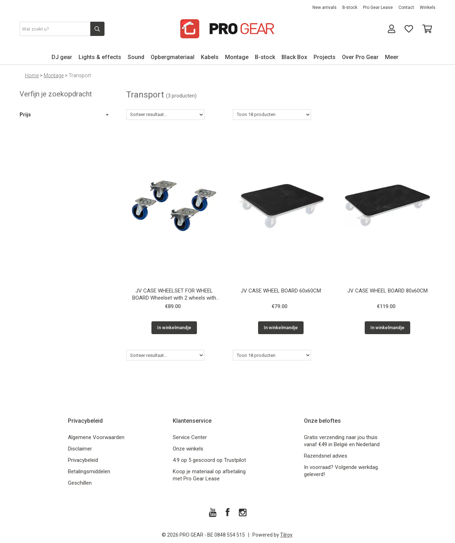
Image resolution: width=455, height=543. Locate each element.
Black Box (294, 57)
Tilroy (286, 535)
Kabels (210, 57)
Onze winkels (188, 449)
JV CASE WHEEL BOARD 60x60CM (281, 291)
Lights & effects (100, 57)
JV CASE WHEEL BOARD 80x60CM (387, 291)
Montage (236, 57)
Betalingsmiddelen (89, 471)
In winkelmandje (174, 327)
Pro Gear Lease (378, 7)
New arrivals (324, 7)
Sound (136, 57)
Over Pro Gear (360, 57)
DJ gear (62, 57)
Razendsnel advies (325, 456)
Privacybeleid (83, 460)
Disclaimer (80, 449)
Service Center (190, 437)
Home (32, 75)
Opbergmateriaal (172, 57)
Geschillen (80, 483)
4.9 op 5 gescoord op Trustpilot (209, 460)
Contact (406, 7)
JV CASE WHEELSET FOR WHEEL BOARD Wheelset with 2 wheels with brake (174, 295)
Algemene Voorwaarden (96, 437)
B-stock (349, 7)
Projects (325, 57)
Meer (391, 57)
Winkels (427, 7)
